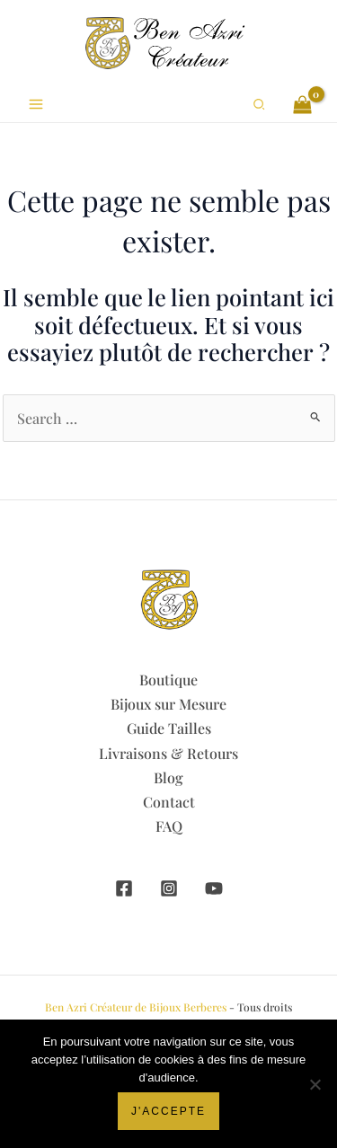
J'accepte (168, 1111)
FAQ (168, 826)
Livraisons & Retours (168, 753)
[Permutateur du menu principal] (36, 104)
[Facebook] (124, 888)
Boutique (168, 679)
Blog (168, 777)
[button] (260, 104)
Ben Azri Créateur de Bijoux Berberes (135, 1007)
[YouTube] (214, 888)
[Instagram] (169, 888)
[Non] (315, 1084)
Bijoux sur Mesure (168, 703)
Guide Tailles (169, 728)
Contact (169, 801)
